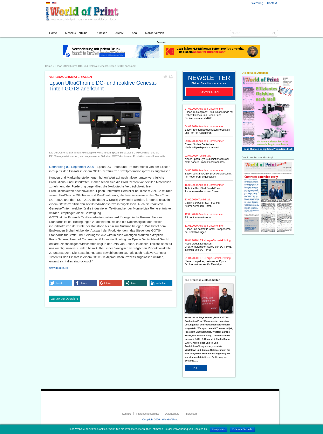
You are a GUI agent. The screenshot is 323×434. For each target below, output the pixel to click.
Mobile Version (154, 33)
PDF (196, 368)
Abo (134, 33)
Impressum (191, 413)
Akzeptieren (218, 429)
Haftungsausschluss (147, 413)
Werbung (257, 3)
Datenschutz (172, 413)
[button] (60, 283)
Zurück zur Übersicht (64, 298)
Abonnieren (209, 91)
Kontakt (272, 3)
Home (53, 33)
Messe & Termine (76, 33)
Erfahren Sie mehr (242, 429)
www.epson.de (58, 267)
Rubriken (101, 33)
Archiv (119, 33)
